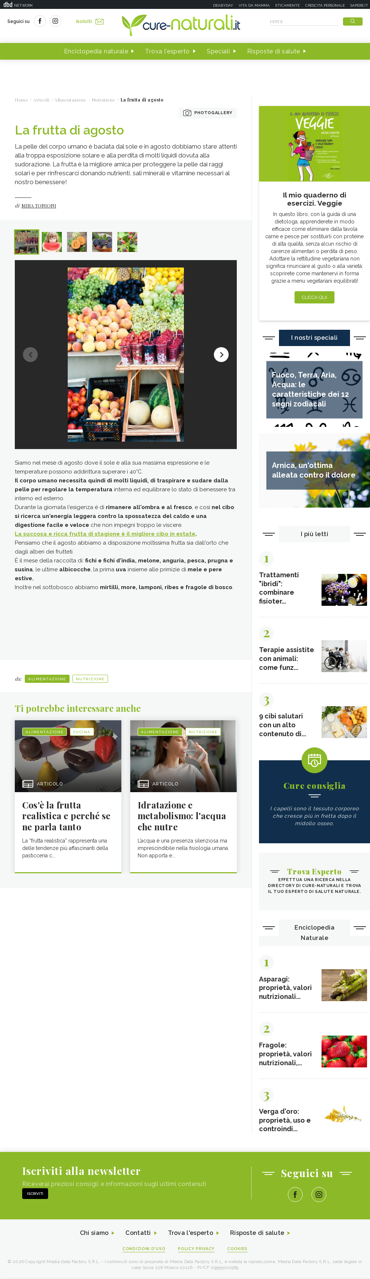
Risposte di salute (273, 51)
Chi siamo (94, 1234)
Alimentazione (47, 678)
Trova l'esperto (167, 51)
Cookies (238, 1250)
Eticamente (287, 5)
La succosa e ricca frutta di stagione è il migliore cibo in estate (105, 534)
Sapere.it (359, 5)
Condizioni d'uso (144, 1250)
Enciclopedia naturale (96, 51)
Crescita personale (325, 5)
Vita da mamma (254, 5)
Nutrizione (90, 678)
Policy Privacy (196, 1250)
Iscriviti (90, 21)
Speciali (218, 51)
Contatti (138, 1234)
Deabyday (223, 5)
